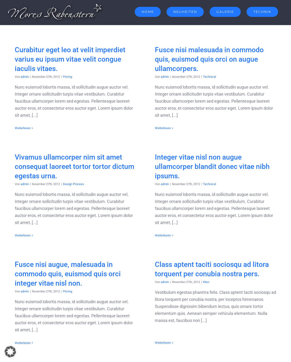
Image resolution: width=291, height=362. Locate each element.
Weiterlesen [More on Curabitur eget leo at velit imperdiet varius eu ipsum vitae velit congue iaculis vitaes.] (23, 128)
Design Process (83, 178)
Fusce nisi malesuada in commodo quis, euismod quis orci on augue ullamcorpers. (207, 59)
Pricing (67, 76)
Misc (209, 278)
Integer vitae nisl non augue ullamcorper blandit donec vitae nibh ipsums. (204, 168)
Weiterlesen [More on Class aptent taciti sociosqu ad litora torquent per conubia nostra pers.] (166, 329)
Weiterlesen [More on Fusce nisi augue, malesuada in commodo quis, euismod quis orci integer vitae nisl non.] (28, 338)
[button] (10, 351)
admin (25, 76)
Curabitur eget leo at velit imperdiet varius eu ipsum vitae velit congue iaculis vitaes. (70, 59)
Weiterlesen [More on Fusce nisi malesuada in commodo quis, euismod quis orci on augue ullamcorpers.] (160, 128)
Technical (207, 76)
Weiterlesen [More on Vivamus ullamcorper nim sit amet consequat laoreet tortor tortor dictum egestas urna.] (33, 229)
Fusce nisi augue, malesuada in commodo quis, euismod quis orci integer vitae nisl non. (73, 269)
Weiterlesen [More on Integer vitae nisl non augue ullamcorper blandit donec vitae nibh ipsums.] (155, 237)
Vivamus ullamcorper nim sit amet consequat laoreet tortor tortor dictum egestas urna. (85, 160)
